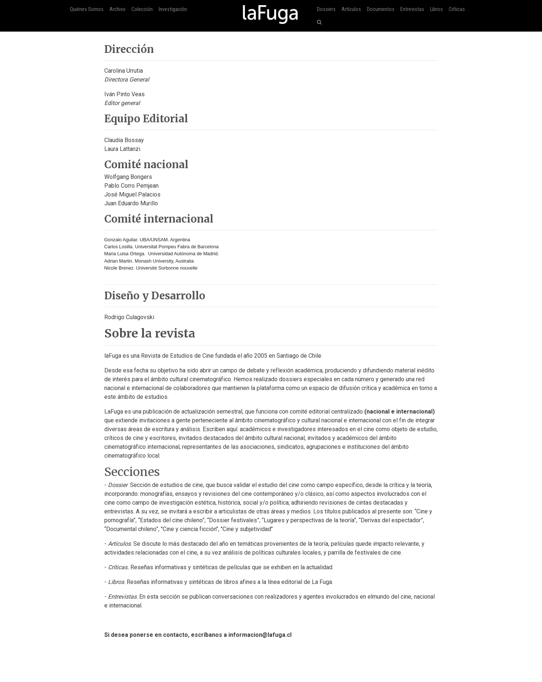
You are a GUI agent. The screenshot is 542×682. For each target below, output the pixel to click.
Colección (142, 9)
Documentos (380, 9)
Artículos (351, 9)
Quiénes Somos (87, 9)
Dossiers (326, 9)
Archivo (117, 9)
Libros (436, 9)
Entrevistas (412, 9)
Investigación (173, 9)
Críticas (457, 9)
